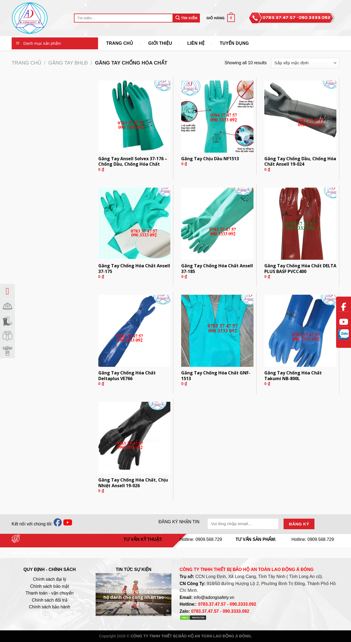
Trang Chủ (119, 43)
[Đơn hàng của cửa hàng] (305, 63)
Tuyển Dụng (234, 43)
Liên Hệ (196, 43)
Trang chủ (26, 63)
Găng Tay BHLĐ (68, 63)
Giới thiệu (160, 43)
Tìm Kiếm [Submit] (186, 17)
